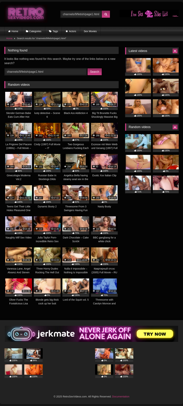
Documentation (120, 396)
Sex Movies (90, 31)
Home (15, 31)
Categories (35, 31)
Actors (72, 31)
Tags (55, 31)
